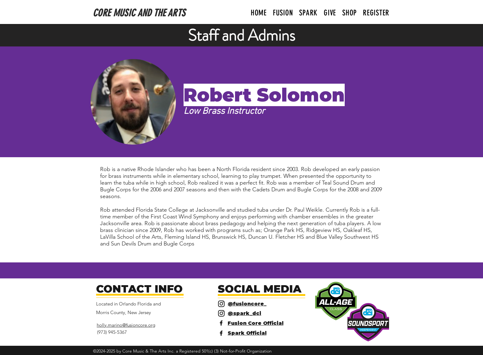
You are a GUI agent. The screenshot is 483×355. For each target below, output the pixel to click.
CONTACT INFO (139, 288)
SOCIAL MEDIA (259, 288)
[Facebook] (221, 323)
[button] (283, 12)
